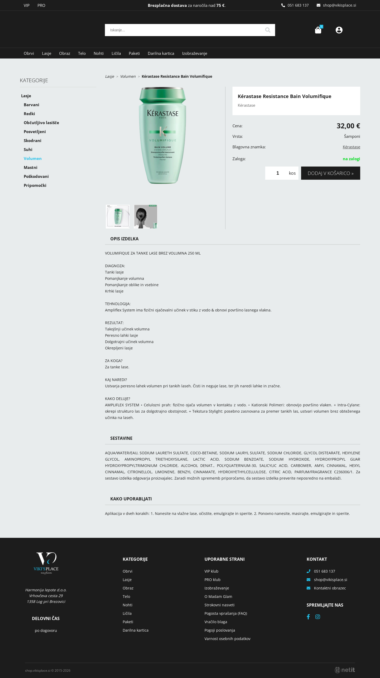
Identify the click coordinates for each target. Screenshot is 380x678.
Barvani (31, 104)
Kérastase (351, 146)
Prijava (339, 30)
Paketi (134, 53)
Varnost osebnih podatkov (227, 638)
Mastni (30, 167)
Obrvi (29, 53)
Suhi (28, 149)
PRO (41, 5)
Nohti (99, 53)
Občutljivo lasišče (41, 122)
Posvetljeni (35, 131)
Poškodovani (36, 176)
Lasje (46, 53)
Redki (29, 113)
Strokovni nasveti (220, 604)
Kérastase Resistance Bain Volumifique (177, 76)
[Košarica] (318, 30)
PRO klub (213, 579)
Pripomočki (35, 185)
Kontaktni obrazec (330, 588)
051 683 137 (298, 5)
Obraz (64, 53)
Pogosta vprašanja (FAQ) (226, 613)
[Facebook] (311, 617)
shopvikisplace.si (339, 5)
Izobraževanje (194, 53)
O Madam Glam (218, 596)
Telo (82, 53)
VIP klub (211, 571)
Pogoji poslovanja (220, 630)
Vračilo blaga (216, 621)
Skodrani (32, 140)
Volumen (33, 158)
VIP (27, 5)
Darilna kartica (161, 53)
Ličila (116, 53)
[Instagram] (320, 617)
